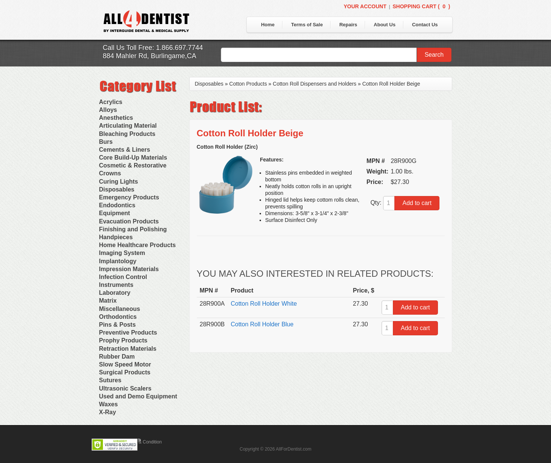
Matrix (108, 300)
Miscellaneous (119, 309)
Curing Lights (118, 181)
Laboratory (115, 293)
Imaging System (122, 253)
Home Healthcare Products (137, 245)
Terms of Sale (307, 24)
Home (268, 24)
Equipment (114, 213)
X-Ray (107, 412)
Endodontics (117, 205)
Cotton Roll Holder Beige (391, 84)
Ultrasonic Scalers (125, 388)
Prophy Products (123, 340)
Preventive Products (128, 332)
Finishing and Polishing (133, 229)
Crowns (110, 173)
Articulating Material (128, 125)
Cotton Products (248, 84)
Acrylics (110, 102)
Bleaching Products (127, 134)
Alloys (108, 110)
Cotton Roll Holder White (264, 303)
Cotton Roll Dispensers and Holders (314, 84)
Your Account (365, 6)
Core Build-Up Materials (133, 157)
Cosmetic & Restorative (133, 165)
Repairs (348, 24)
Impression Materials (129, 269)
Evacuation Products (129, 221)
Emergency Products (129, 197)
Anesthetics (116, 118)
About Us (385, 24)
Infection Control (123, 277)
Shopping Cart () (421, 6)
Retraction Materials (128, 348)
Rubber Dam (117, 356)
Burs (106, 142)
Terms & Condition (143, 442)
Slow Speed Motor (125, 364)
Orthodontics (118, 317)
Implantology (118, 261)
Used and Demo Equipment (138, 396)
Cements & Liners (124, 149)
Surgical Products (125, 372)
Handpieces (116, 237)
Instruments (116, 285)
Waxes (108, 404)
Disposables (116, 189)
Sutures (110, 380)
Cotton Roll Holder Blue (262, 324)
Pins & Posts (117, 324)
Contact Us (425, 24)
